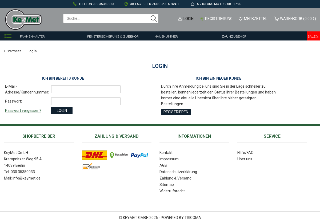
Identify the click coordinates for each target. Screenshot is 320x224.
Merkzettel (255, 19)
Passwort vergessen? (23, 110)
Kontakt (166, 152)
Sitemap (166, 184)
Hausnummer (166, 36)
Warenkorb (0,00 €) (298, 19)
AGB (163, 165)
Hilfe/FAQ (245, 152)
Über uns (244, 159)
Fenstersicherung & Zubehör (113, 36)
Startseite (14, 51)
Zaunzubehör (234, 36)
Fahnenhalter (32, 36)
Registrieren (175, 112)
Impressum (169, 159)
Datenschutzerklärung (178, 172)
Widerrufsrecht (172, 191)
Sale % (313, 36)
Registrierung (219, 19)
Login (188, 19)
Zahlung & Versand (175, 178)
